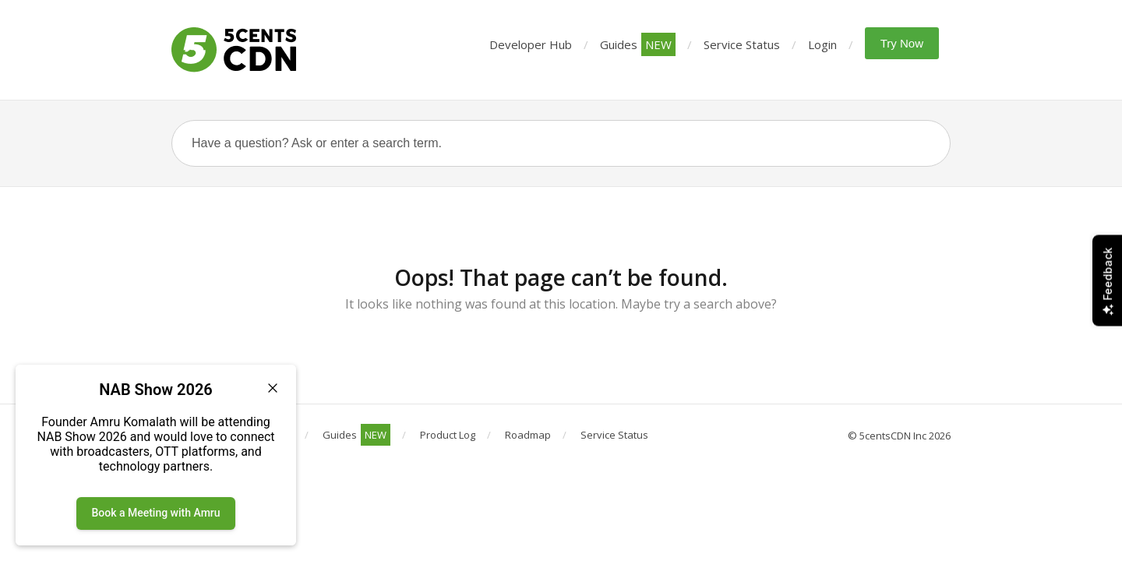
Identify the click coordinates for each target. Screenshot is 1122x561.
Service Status (742, 44)
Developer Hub (530, 44)
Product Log (447, 435)
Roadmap (528, 435)
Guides (638, 44)
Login (822, 44)
